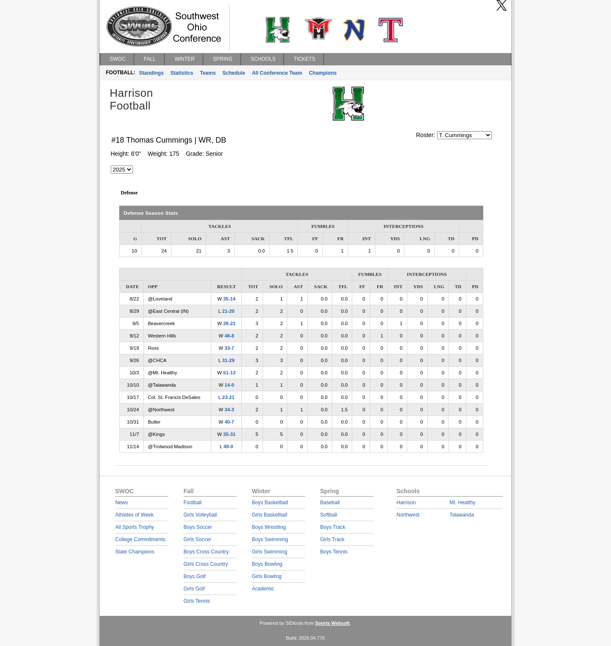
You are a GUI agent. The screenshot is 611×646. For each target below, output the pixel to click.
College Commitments (140, 539)
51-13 (229, 372)
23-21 (228, 397)
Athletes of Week (134, 515)
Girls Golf (194, 589)
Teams (208, 73)
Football (193, 503)
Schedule (233, 73)
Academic (263, 589)
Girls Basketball (269, 515)
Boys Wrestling (269, 527)
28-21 (229, 323)
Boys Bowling (267, 564)
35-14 (229, 298)
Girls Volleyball (200, 515)
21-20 (228, 311)
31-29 (228, 360)
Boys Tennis (334, 552)
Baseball (330, 503)
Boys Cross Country (206, 552)
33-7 (229, 348)
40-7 (229, 421)
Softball (328, 515)
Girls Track (332, 539)
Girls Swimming (269, 552)
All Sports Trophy (134, 527)
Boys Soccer (198, 527)
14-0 (229, 385)
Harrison (406, 503)
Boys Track (332, 527)
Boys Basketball (270, 503)
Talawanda (462, 515)
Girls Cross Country (206, 564)
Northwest (408, 515)
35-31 (229, 434)
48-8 (229, 335)
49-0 (228, 446)
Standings (151, 73)
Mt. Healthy (463, 503)
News (121, 503)
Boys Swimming (270, 539)
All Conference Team (277, 73)
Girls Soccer (197, 539)
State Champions (134, 552)
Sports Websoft (332, 623)
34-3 (229, 409)
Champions (322, 73)
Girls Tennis (197, 601)
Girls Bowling (267, 576)
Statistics (182, 73)
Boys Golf (195, 576)
